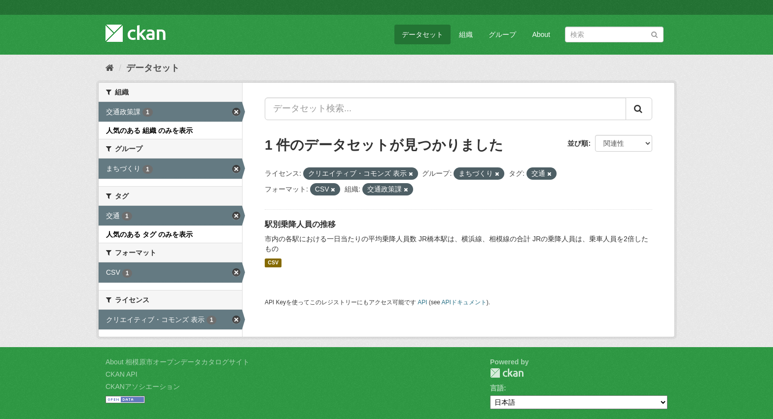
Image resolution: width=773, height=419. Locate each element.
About (541, 34)
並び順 (577, 143)
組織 (466, 34)
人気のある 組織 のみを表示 (149, 130)
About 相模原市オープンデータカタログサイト (177, 362)
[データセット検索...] (445, 108)
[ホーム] (109, 68)
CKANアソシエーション (142, 386)
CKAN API (121, 374)
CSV (273, 263)
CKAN (507, 373)
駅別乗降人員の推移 (300, 224)
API (422, 302)
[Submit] (654, 34)
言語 (497, 388)
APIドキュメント (464, 302)
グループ (502, 34)
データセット (422, 34)
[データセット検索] (614, 34)
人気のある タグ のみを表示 (149, 234)
